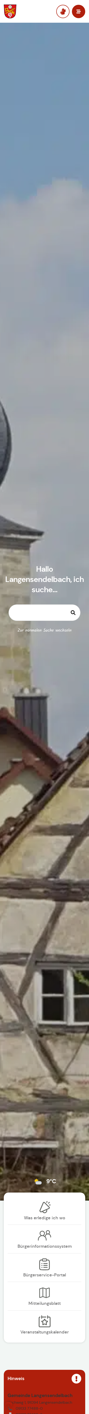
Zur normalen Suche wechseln (45, 630)
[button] (8, 1405)
